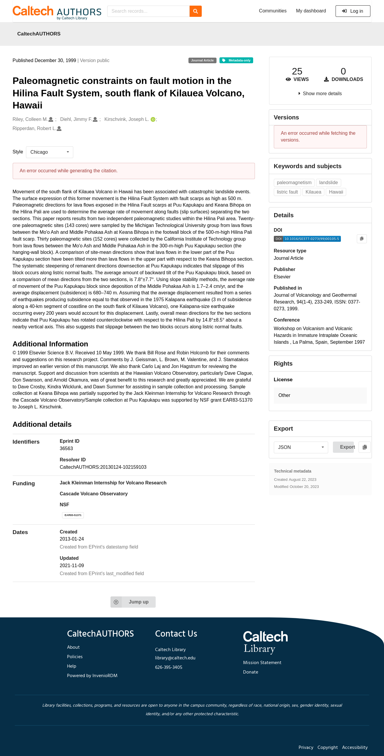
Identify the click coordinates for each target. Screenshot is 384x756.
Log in (352, 11)
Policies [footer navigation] (75, 657)
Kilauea (313, 191)
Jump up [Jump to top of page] (129, 602)
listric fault (287, 191)
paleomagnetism (294, 182)
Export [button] (347, 447)
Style (18, 151)
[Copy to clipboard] (362, 239)
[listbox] (49, 152)
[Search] (196, 11)
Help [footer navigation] (71, 666)
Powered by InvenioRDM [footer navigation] (92, 676)
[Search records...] (148, 11)
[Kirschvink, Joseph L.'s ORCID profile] (152, 119)
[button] (320, 395)
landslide (328, 182)
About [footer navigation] (73, 647)
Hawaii (336, 191)
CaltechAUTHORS (39, 34)
